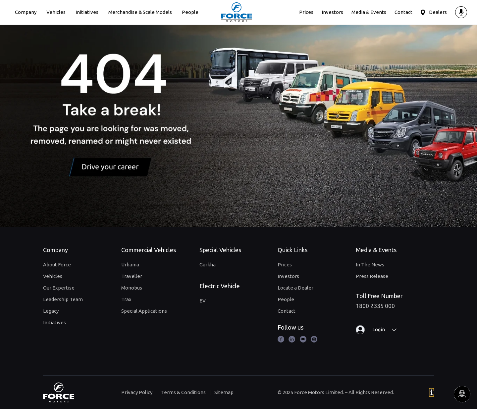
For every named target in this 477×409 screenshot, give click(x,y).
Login (378, 329)
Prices (306, 12)
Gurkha (207, 264)
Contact (403, 12)
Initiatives (87, 12)
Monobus (131, 288)
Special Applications (144, 311)
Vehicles (56, 12)
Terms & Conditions (183, 392)
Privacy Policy (136, 392)
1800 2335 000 (375, 305)
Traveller (131, 276)
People (190, 12)
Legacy (51, 311)
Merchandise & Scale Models (140, 12)
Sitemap (224, 392)
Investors (332, 12)
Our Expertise (59, 288)
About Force (57, 264)
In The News (370, 264)
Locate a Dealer (295, 288)
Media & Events (368, 12)
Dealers (438, 12)
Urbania (130, 264)
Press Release (372, 276)
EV (202, 300)
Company (25, 12)
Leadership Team (63, 299)
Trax (126, 299)
